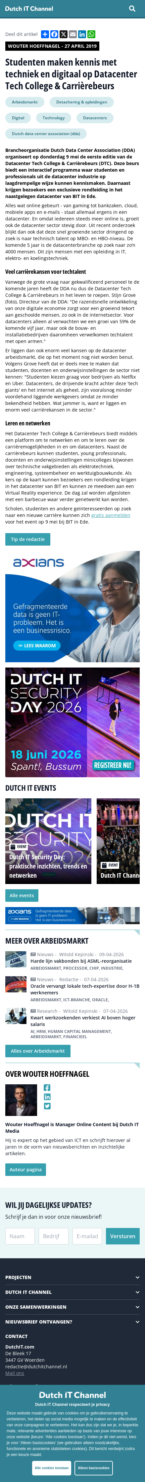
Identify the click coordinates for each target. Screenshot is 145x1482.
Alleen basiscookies (94, 1468)
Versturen (122, 1236)
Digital (18, 118)
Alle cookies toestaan (52, 1468)
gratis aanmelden (110, 515)
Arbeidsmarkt (25, 102)
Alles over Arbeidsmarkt (38, 1051)
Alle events (22, 895)
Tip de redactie (28, 539)
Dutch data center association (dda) (46, 133)
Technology (54, 118)
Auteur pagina (26, 1169)
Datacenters (95, 118)
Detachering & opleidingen (81, 102)
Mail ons (14, 1373)
